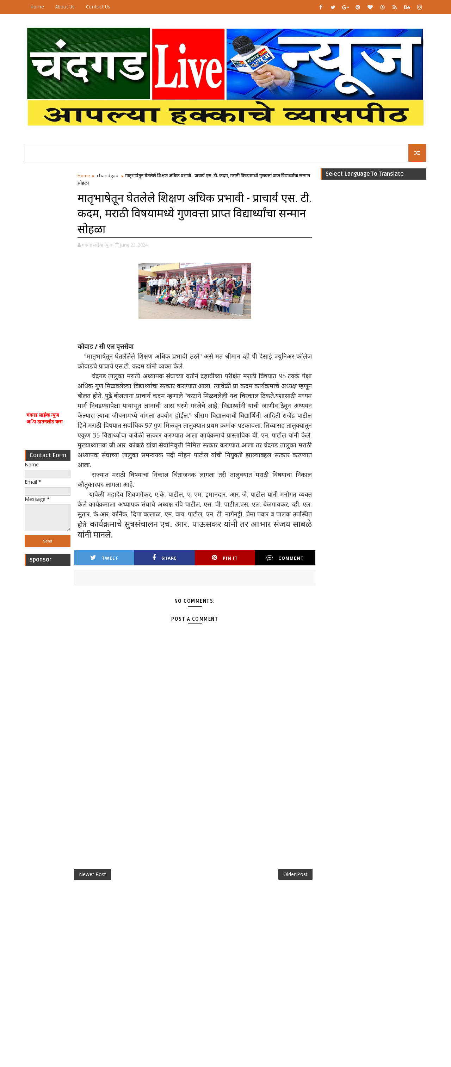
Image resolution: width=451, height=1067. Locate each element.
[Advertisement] (47, 277)
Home (37, 7)
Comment (285, 557)
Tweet (104, 557)
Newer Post (92, 874)
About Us (65, 7)
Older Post (295, 874)
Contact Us (98, 7)
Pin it (225, 557)
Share (164, 557)
